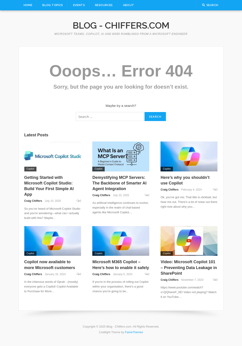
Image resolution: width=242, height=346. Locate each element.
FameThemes (134, 332)
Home (28, 5)
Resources (104, 5)
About (128, 5)
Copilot (30, 168)
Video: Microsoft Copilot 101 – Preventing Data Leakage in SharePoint (189, 267)
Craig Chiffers (33, 200)
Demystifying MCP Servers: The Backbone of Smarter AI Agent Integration (119, 183)
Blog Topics (52, 5)
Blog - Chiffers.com (121, 25)
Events (79, 5)
